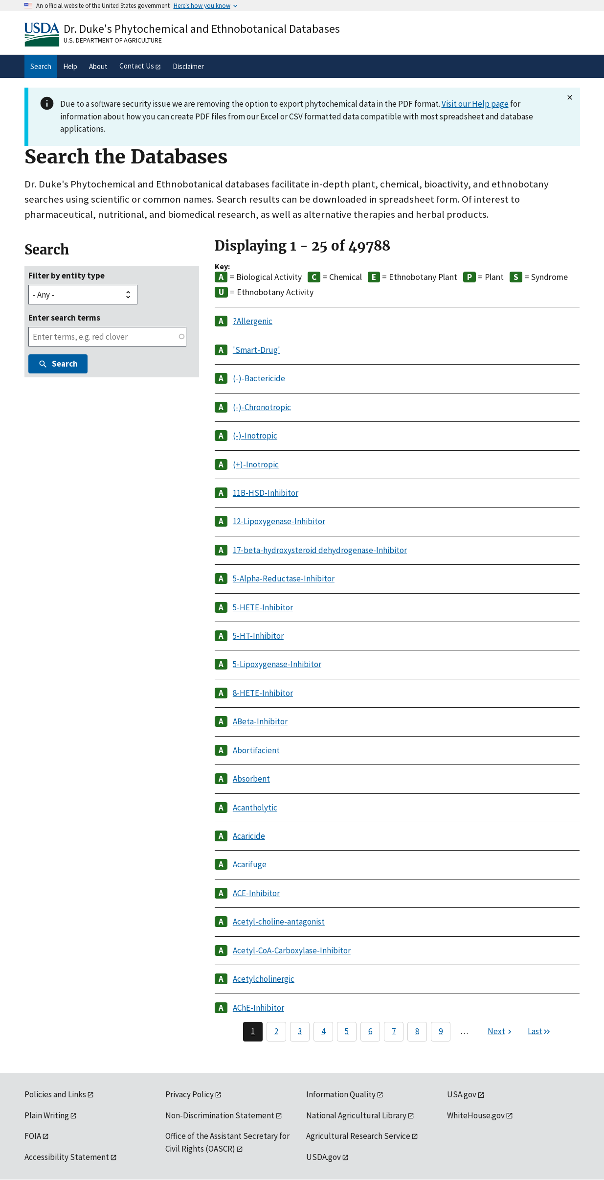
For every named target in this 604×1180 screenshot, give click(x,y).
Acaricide (249, 836)
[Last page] (539, 1031)
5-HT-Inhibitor (258, 635)
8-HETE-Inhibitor (263, 693)
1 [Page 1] (253, 1031)
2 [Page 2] (276, 1031)
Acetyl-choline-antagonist (279, 921)
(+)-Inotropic (256, 464)
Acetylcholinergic (263, 978)
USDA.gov (323, 1157)
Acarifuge (250, 864)
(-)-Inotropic (255, 435)
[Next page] (501, 1031)
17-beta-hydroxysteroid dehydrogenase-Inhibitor (320, 550)
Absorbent (251, 778)
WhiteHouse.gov (476, 1115)
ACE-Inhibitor (256, 893)
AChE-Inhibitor (258, 1007)
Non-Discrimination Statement (219, 1115)
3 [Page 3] (300, 1031)
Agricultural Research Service (358, 1136)
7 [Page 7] (394, 1031)
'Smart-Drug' (256, 350)
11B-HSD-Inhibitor (265, 492)
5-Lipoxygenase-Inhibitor (277, 664)
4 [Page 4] (323, 1031)
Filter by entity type (66, 275)
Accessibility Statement (66, 1157)
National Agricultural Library (356, 1115)
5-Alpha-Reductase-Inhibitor (284, 578)
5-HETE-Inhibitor (263, 607)
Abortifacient (256, 750)
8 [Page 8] (417, 1031)
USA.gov (461, 1094)
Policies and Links (55, 1094)
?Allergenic (252, 321)
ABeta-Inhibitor (260, 721)
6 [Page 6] (370, 1031)
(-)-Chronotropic (262, 407)
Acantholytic (255, 807)
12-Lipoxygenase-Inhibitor (279, 521)
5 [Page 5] (347, 1031)
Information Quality (341, 1094)
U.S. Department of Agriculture (113, 40)
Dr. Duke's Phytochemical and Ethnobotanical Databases (202, 29)
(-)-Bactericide (259, 378)
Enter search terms (64, 317)
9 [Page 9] (441, 1031)
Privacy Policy (189, 1094)
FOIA (32, 1136)
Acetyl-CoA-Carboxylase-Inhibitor (292, 950)
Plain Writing (46, 1115)
